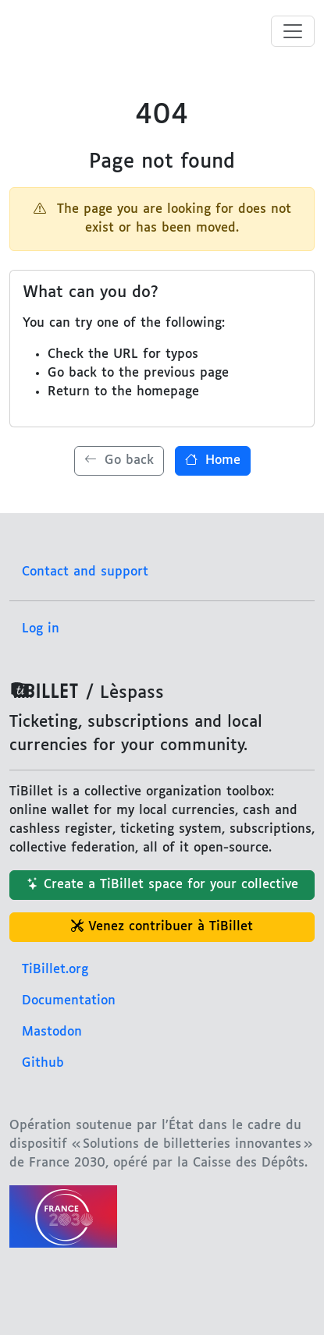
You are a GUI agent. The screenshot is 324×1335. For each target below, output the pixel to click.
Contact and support (85, 572)
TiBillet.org (55, 969)
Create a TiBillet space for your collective (162, 884)
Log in (40, 629)
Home (212, 460)
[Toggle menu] (293, 31)
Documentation (69, 1000)
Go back (119, 460)
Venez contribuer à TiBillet (162, 926)
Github (43, 1063)
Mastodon (52, 1032)
